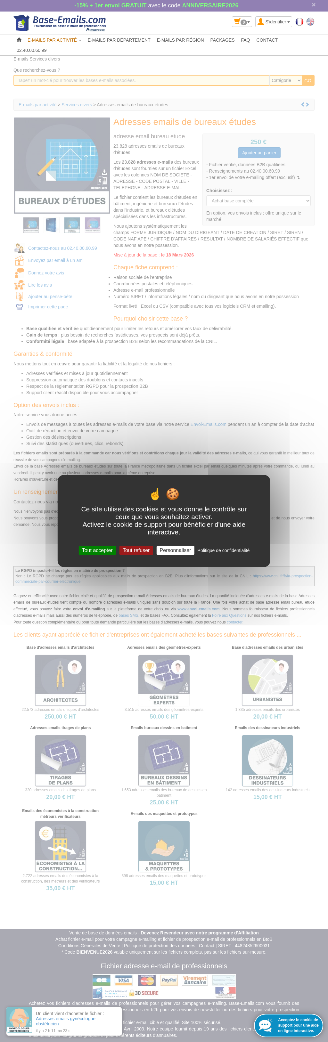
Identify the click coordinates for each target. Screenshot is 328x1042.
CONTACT (267, 40)
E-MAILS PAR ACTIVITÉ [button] (54, 40)
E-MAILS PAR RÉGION (180, 40)
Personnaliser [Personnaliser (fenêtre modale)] (175, 550)
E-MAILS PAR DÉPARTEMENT (119, 40)
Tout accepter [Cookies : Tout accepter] (97, 550)
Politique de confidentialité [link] (224, 550)
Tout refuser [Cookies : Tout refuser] (136, 550)
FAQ (245, 40)
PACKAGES (222, 40)
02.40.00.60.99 (31, 50)
